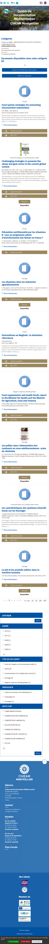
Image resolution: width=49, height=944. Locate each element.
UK (45, 3)
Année (5, 626)
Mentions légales (25, 930)
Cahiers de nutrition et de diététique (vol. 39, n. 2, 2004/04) (25, 243)
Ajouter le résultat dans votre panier (24, 70)
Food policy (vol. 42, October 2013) (17, 113)
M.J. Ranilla (5, 170)
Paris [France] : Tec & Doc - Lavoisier (28, 288)
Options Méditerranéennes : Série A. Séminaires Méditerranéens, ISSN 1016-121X (24, 516)
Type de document (11, 659)
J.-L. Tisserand (6, 454)
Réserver (24, 202)
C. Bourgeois (6, 288)
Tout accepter (13, 941)
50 (36, 601)
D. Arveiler (22, 241)
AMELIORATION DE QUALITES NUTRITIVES (27, 42)
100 (40, 601)
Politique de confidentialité (24, 934)
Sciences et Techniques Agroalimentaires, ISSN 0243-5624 (24, 289)
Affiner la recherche (24, 76)
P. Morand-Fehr (41, 170)
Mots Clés (7, 706)
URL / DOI (13, 135)
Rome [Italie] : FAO (14, 576)
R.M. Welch (13, 111)
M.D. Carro (16, 170)
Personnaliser (37, 941)
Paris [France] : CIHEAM (24, 514)
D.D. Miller (5, 111)
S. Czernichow (6, 241)
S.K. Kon (4, 576)
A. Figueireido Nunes (8, 514)
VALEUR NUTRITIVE (9, 54)
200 (45, 601)
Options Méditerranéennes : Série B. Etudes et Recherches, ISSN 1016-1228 (23, 455)
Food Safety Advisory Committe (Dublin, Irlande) (17, 404)
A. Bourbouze (6, 341)
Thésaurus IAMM (6, 42)
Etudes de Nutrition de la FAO (31, 576)
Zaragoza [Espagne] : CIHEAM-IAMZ (16, 172)
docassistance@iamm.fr (13, 809)
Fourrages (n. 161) (11, 343)
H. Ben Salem (27, 170)
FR (40, 3)
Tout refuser (25, 941)
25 (32, 601)
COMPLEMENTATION (8, 44)
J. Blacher (15, 241)
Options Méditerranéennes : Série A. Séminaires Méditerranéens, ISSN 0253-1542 (24, 173)
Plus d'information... (11, 125)
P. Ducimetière (32, 241)
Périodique (7, 687)
